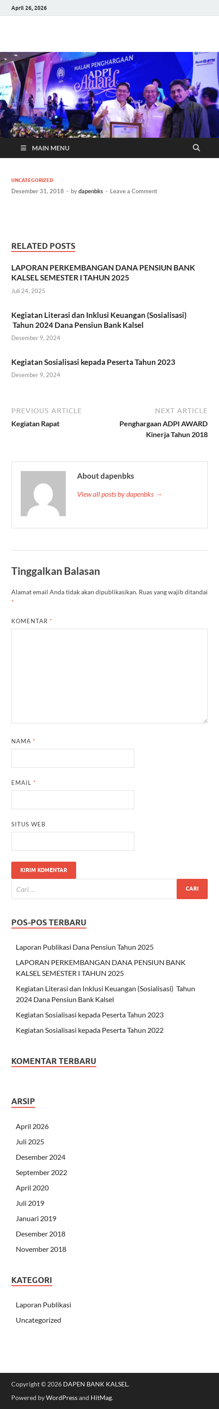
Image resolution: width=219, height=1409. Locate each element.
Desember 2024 (40, 1156)
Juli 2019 (30, 1203)
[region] (109, 95)
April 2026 (32, 1126)
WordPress (62, 1397)
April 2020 (32, 1187)
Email (23, 782)
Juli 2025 (30, 1141)
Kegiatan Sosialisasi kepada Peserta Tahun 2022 (90, 1030)
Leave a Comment (133, 191)
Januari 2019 (36, 1218)
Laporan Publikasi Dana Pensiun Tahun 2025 (85, 946)
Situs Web (28, 824)
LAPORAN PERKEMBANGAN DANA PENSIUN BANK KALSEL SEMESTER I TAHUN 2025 (103, 272)
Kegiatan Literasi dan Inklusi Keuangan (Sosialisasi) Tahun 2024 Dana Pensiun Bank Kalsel (99, 320)
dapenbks (90, 191)
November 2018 (41, 1249)
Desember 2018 (40, 1233)
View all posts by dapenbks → (119, 494)
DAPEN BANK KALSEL (95, 1384)
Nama (23, 741)
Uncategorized (32, 180)
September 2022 (41, 1172)
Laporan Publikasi (43, 1304)
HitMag (101, 1397)
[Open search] (196, 148)
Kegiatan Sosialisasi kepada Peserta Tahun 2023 (93, 362)
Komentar (31, 621)
